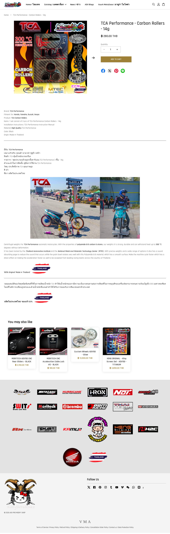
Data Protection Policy (126, 528)
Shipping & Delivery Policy (80, 528)
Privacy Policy (54, 528)
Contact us (113, 528)
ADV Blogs (89, 5)
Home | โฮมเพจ (33, 5)
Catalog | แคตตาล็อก (55, 5)
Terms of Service (42, 528)
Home (6, 16)
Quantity (104, 45)
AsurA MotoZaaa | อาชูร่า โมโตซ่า (113, 5)
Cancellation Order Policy (99, 528)
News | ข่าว (75, 5)
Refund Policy (65, 528)
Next (93, 58)
